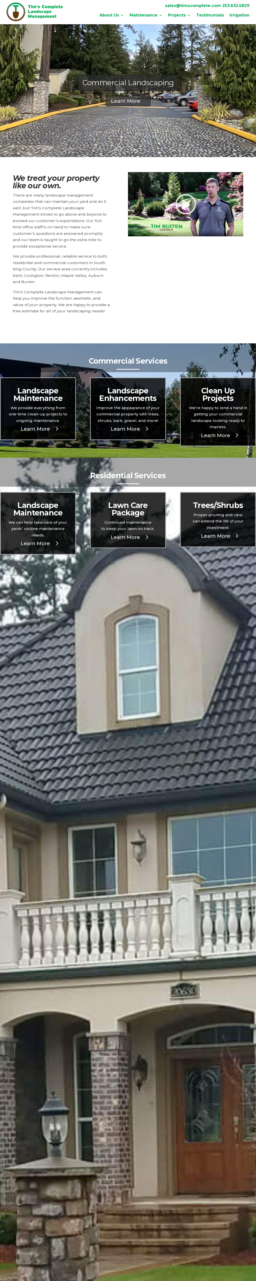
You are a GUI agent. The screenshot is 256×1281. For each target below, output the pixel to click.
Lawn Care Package (128, 509)
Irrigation (240, 16)
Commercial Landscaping (128, 82)
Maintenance (144, 16)
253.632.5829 (236, 5)
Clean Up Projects (218, 394)
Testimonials (210, 16)
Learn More (125, 101)
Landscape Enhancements (127, 394)
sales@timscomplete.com (193, 5)
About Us (109, 16)
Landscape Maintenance (38, 394)
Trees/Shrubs (218, 505)
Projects (177, 16)
